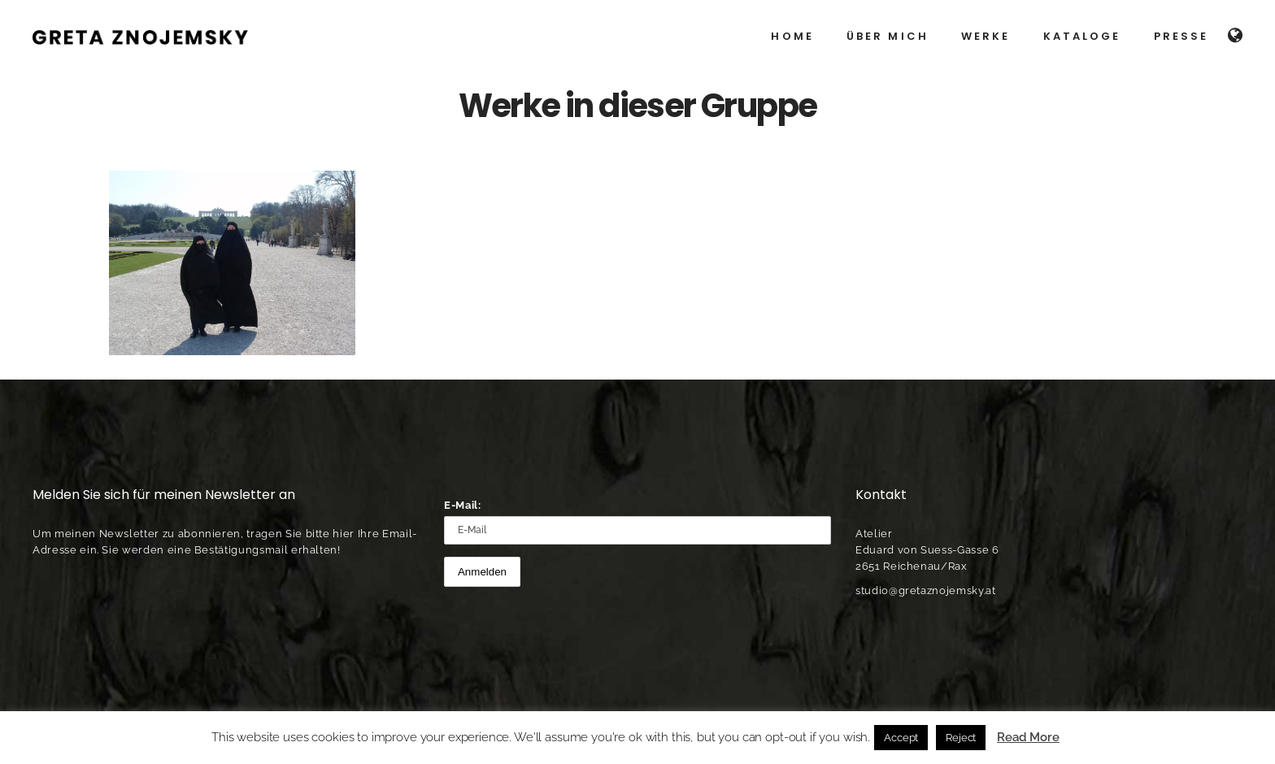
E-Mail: (462, 505)
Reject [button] (961, 737)
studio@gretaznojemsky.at (925, 590)
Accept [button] (901, 737)
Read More (1028, 737)
